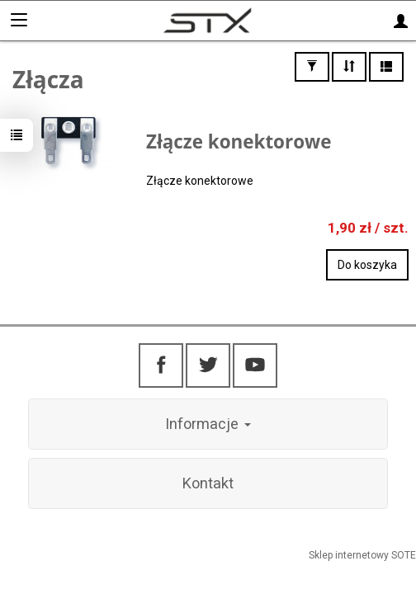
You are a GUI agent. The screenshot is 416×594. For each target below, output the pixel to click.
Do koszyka (367, 264)
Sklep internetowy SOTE (362, 555)
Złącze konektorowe (238, 141)
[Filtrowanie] (312, 67)
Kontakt (208, 483)
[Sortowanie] (349, 67)
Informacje (208, 423)
